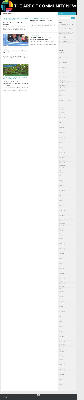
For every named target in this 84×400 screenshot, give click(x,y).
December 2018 (62, 306)
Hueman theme (15, 397)
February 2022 (62, 210)
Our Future (18, 18)
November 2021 (62, 218)
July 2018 (61, 319)
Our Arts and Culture (6, 18)
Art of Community (63, 55)
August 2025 (62, 122)
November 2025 (62, 117)
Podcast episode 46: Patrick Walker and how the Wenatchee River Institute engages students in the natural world (15, 83)
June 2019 (62, 291)
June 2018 (62, 321)
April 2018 (61, 326)
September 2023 (62, 165)
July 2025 (61, 124)
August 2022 (62, 195)
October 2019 (62, 281)
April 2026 (61, 109)
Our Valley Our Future (63, 82)
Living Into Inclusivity (63, 62)
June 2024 (62, 145)
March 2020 (62, 268)
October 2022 (62, 190)
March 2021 (62, 238)
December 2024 (62, 135)
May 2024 (61, 147)
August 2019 (62, 286)
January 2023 (62, 185)
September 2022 (62, 192)
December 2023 (62, 157)
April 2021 (61, 235)
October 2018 (62, 311)
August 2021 (62, 225)
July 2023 (61, 170)
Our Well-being (8, 19)
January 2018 (62, 334)
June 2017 (62, 351)
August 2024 (62, 140)
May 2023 (61, 175)
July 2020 (61, 258)
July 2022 (61, 198)
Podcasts (61, 90)
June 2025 (62, 127)
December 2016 (62, 366)
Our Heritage (23, 18)
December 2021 (62, 215)
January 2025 (62, 132)
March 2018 (62, 329)
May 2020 (61, 263)
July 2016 (61, 379)
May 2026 (61, 107)
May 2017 (61, 354)
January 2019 (62, 303)
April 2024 (61, 150)
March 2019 (62, 298)
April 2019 (61, 296)
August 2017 (62, 346)
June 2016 (62, 382)
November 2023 (62, 160)
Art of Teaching (62, 57)
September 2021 (62, 223)
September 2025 (62, 119)
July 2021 (61, 228)
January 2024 (62, 155)
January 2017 (62, 364)
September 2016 (62, 374)
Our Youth (13, 19)
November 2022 (62, 187)
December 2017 (62, 336)
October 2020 (62, 250)
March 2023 (62, 180)
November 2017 (62, 339)
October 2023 (62, 162)
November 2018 (62, 308)
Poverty (61, 92)
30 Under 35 (62, 52)
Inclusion (4, 47)
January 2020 (62, 273)
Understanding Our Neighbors (65, 100)
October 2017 (62, 341)
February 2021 (62, 240)
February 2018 (62, 331)
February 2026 (62, 112)
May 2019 (61, 293)
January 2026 (62, 114)
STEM (61, 95)
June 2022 (62, 200)
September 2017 (62, 344)
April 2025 (61, 129)
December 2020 (62, 245)
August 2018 (62, 316)
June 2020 (62, 261)
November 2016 (62, 369)
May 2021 (61, 233)
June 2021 (62, 230)
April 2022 (61, 205)
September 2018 (62, 313)
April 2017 (61, 356)
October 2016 (62, 371)
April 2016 (61, 387)
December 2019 (62, 276)
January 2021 (62, 243)
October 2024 (62, 137)
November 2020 (62, 248)
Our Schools (62, 77)
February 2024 (62, 152)
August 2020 (62, 255)
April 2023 (61, 177)
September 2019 (62, 283)
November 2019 (62, 278)
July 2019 (61, 288)
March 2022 (62, 208)
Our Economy (13, 18)
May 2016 (61, 384)
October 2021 (62, 220)
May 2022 (61, 203)
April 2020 (61, 266)
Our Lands (37, 18)
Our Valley (62, 80)
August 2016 (62, 376)
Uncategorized (62, 97)
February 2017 (62, 361)
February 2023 (62, 182)
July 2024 (61, 142)
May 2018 (61, 324)
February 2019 (62, 301)
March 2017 (62, 359)
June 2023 (62, 172)
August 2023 (62, 167)
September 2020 (62, 253)
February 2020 (62, 271)
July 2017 (61, 349)
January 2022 (62, 213)
